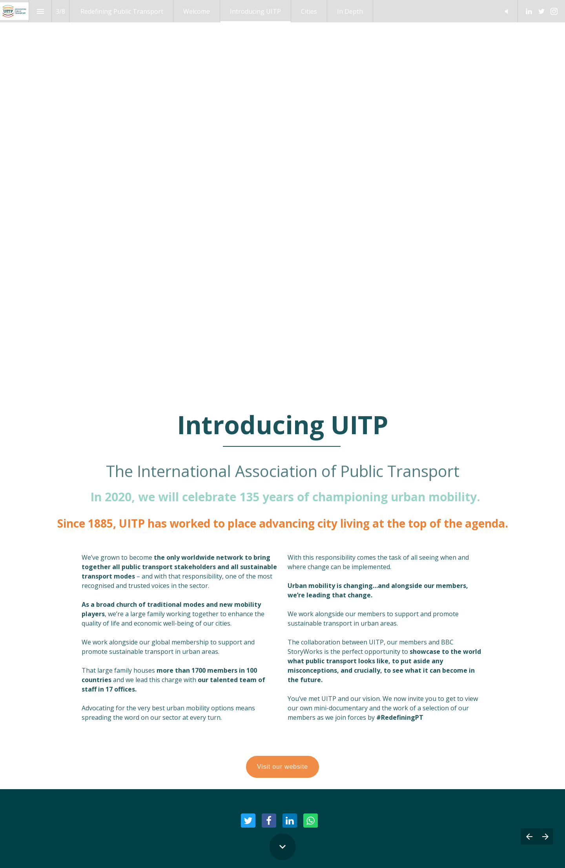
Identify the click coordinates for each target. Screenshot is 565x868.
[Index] (40, 11)
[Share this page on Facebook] (269, 820)
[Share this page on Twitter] (248, 820)
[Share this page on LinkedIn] (289, 820)
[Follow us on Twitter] (541, 11)
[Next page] (545, 836)
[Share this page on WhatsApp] (310, 820)
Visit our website (282, 772)
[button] (506, 11)
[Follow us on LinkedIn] (528, 11)
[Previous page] (529, 836)
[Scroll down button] (282, 846)
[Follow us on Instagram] (554, 11)
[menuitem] (122, 11)
